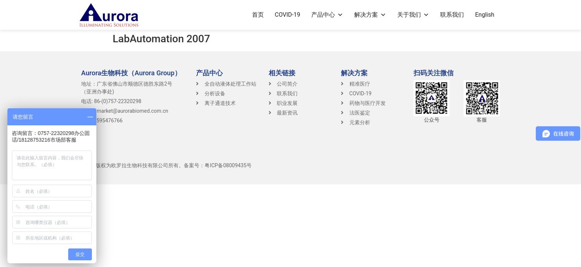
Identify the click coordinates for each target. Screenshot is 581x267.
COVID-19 (288, 14)
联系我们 (452, 14)
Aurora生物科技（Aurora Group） (131, 73)
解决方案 (370, 14)
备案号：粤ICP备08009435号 (218, 165)
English (484, 14)
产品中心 (327, 14)
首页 (258, 14)
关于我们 (413, 14)
